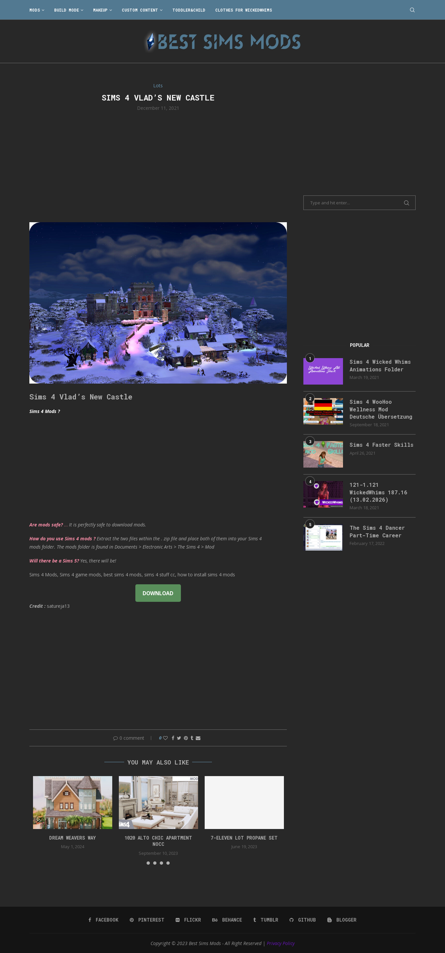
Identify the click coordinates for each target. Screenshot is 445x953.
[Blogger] (342, 920)
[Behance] (227, 920)
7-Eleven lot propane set (244, 838)
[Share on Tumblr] (191, 738)
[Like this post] (165, 738)
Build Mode (66, 10)
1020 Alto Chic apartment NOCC (158, 841)
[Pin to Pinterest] (186, 738)
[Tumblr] (265, 920)
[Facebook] (103, 920)
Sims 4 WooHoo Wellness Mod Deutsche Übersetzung (381, 409)
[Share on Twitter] (179, 738)
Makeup (100, 10)
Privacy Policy (280, 943)
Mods (34, 10)
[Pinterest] (147, 920)
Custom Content (140, 10)
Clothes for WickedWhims (243, 10)
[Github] (303, 920)
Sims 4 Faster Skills (381, 444)
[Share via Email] (198, 738)
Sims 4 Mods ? (44, 411)
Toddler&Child (188, 10)
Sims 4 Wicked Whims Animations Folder (380, 365)
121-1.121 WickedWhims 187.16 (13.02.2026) (378, 492)
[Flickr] (188, 920)
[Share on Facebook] (173, 738)
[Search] (412, 10)
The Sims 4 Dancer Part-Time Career (377, 531)
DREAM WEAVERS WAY (72, 838)
